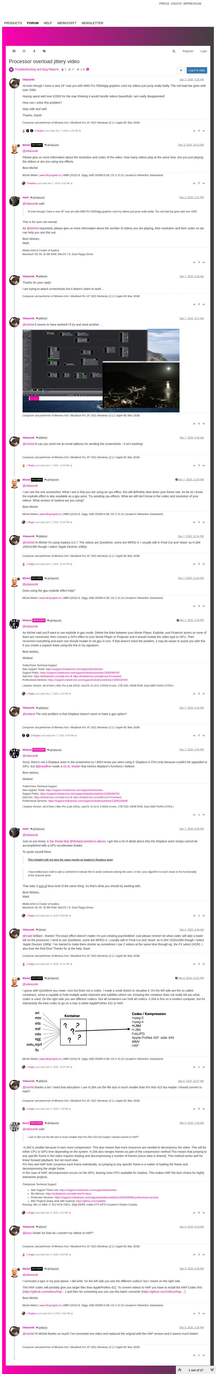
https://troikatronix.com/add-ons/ (52, 676)
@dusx (27, 1233)
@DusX (41, 1227)
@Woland (42, 708)
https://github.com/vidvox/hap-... (44, 1291)
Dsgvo (176, 3)
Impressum (192, 3)
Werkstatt (66, 23)
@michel (28, 324)
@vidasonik (30, 151)
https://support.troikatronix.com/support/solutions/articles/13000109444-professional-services (107, 1197)
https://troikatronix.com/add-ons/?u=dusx (68, 1193)
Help (48, 23)
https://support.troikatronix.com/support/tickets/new (74, 669)
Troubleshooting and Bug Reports (37, 69)
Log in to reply (197, 70)
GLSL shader (71, 766)
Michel (26, 145)
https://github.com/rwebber (91, 1201)
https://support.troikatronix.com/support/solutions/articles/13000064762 (79, 672)
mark (25, 197)
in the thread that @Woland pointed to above (76, 841)
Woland (27, 620)
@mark (41, 930)
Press (164, 3)
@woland (29, 714)
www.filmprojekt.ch (50, 175)
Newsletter (92, 23)
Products (13, 23)
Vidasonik (28, 79)
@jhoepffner (43, 766)
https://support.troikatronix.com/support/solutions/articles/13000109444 (87, 679)
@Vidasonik (51, 145)
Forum (33, 23)
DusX (26, 1123)
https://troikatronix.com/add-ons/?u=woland (97, 676)
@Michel (32, 228)
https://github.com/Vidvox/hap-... (163, 1291)
